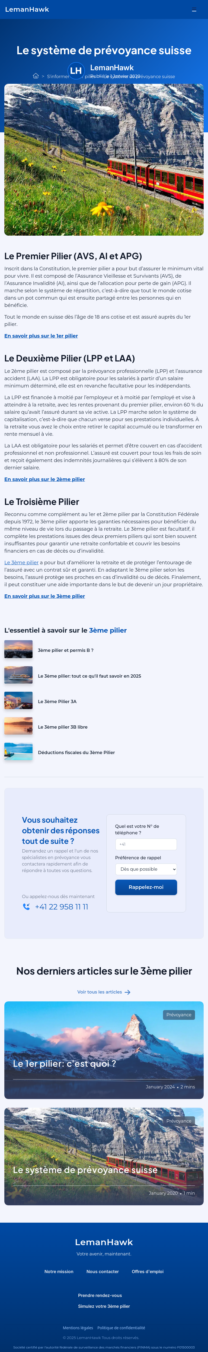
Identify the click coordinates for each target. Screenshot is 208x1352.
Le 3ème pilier (21, 563)
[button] (194, 9)
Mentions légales (78, 1327)
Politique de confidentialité (121, 1327)
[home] (27, 9)
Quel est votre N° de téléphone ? (137, 829)
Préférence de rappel (138, 857)
